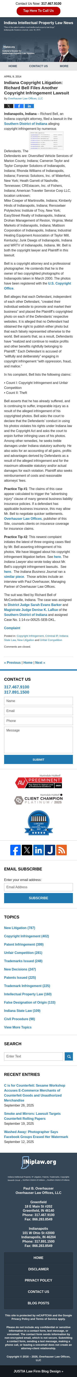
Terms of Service (46, 1318)
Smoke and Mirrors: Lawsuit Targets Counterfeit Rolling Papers (32, 1116)
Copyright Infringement (30, 635)
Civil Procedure (19, 1019)
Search (69, 1056)
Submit (39, 759)
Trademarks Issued (23, 961)
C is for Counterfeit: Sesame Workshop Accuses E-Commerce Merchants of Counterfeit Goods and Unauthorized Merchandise (34, 1093)
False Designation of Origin (29, 1002)
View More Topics (18, 1027)
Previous (12, 662)
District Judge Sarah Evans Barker (35, 605)
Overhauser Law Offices (23, 518)
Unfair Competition (51, 640)
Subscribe (38, 898)
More (64, 66)
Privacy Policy (38, 1280)
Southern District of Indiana (26, 124)
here (57, 557)
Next (40, 662)
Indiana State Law (22, 1011)
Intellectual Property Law (28, 994)
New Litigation (25, 640)
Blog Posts (38, 1303)
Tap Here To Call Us (38, 10)
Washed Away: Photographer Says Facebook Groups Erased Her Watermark (36, 1134)
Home (12, 66)
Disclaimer (38, 1269)
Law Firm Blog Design (37, 1371)
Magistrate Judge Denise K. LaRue (31, 610)
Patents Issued (20, 977)
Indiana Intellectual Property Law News (38, 26)
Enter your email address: (22, 880)
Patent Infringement (24, 944)
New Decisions (20, 969)
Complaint (12, 628)
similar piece (14, 576)
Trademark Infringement (27, 986)
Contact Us (38, 66)
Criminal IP (51, 635)
